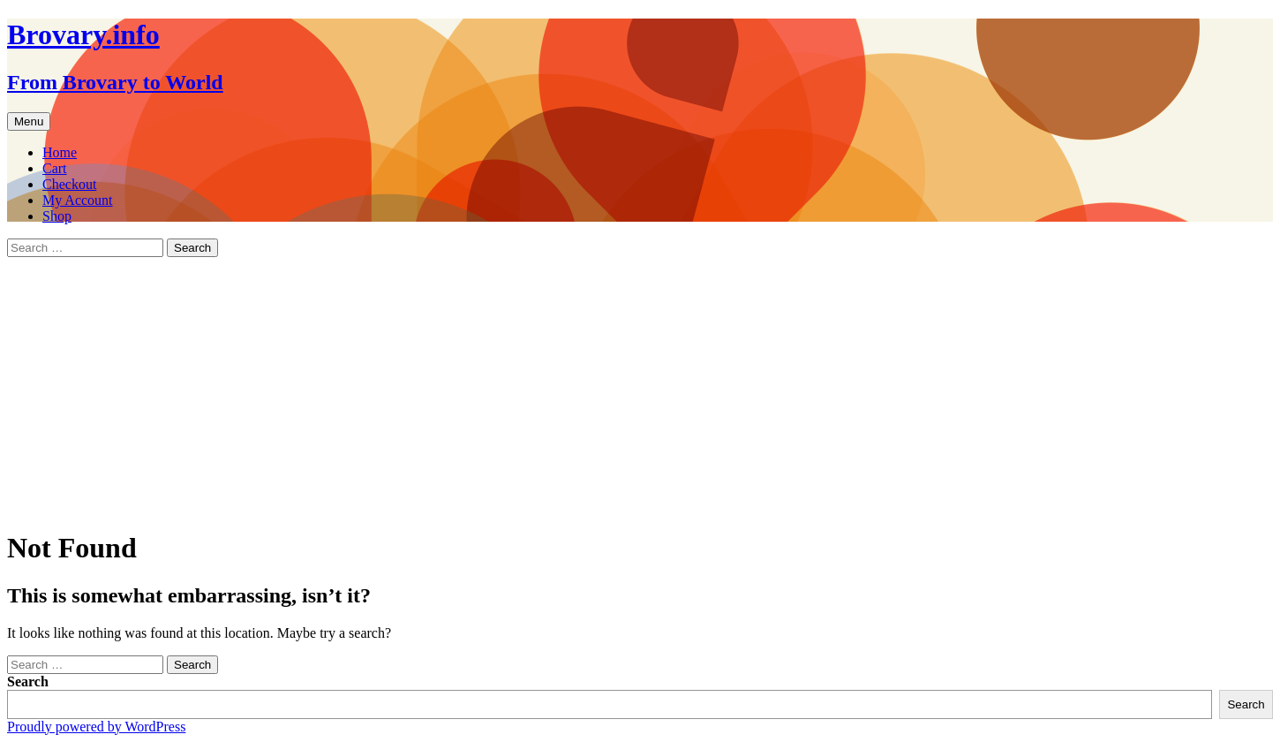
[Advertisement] (640, 389)
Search (28, 681)
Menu (28, 121)
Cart (54, 168)
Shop (57, 215)
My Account (77, 200)
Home (59, 152)
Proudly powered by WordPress (96, 726)
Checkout (69, 184)
